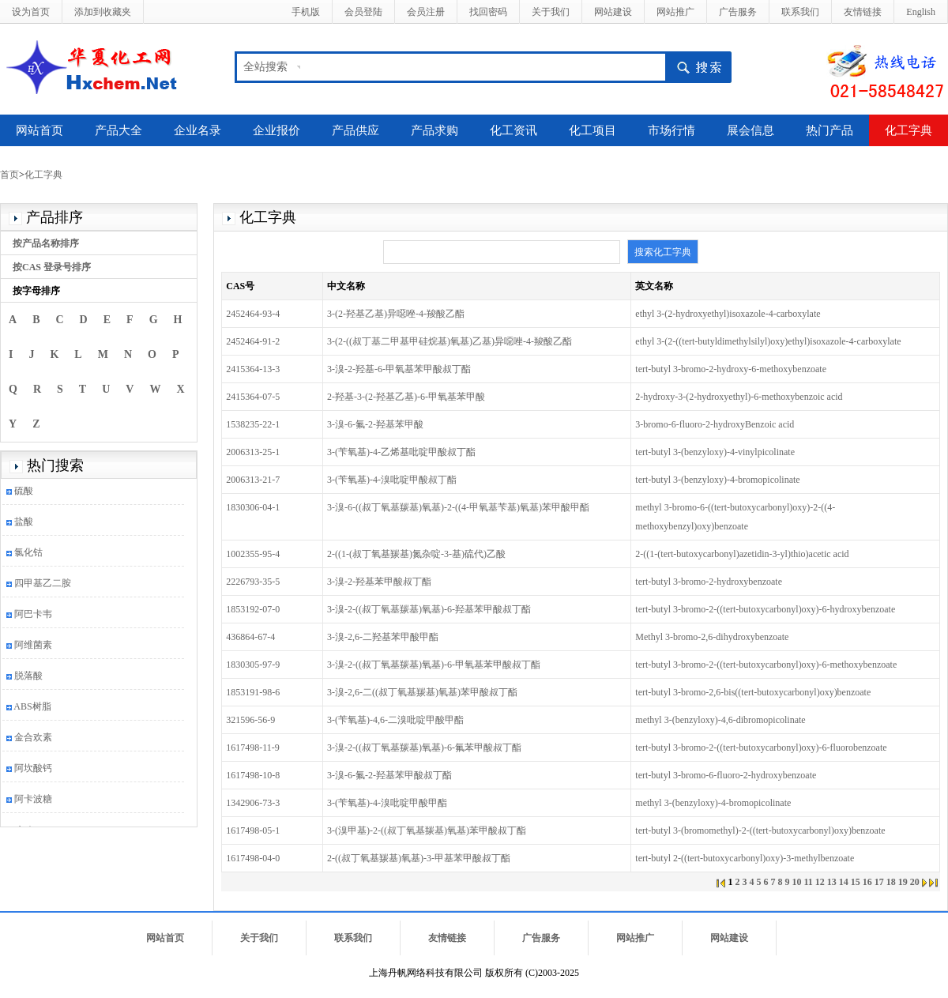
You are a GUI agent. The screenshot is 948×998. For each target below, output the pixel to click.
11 (807, 881)
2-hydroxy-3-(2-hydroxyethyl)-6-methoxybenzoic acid (738, 396)
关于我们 (551, 11)
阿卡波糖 (33, 801)
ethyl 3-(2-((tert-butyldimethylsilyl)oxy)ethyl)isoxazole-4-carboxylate (768, 341)
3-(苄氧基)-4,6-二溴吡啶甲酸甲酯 (395, 719)
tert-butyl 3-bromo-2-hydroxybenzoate (708, 581)
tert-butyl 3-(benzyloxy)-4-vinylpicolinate (715, 452)
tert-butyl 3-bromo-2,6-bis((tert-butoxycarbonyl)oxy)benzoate (753, 692)
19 (903, 881)
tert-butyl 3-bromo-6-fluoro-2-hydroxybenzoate (725, 775)
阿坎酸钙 (33, 770)
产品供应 (355, 130)
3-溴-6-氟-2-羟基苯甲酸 (375, 424)
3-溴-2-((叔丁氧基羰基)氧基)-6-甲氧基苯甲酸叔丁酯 (433, 664)
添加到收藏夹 (102, 11)
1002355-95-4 (253, 553)
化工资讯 (513, 130)
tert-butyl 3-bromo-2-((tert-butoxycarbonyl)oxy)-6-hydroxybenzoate (765, 609)
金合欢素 (33, 739)
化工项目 (592, 130)
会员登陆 (363, 11)
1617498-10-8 (253, 775)
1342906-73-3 (253, 802)
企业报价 (276, 130)
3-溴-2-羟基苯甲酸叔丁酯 (379, 581)
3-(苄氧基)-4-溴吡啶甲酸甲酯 (387, 802)
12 (820, 881)
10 (796, 881)
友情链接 (863, 11)
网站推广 (675, 11)
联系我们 (800, 11)
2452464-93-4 (253, 313)
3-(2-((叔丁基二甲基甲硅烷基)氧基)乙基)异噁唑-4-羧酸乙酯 (449, 341)
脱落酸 (28, 678)
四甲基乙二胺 (42, 585)
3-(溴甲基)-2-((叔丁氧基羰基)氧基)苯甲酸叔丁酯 (426, 830)
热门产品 (829, 130)
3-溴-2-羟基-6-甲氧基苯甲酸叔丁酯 (399, 369)
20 (915, 881)
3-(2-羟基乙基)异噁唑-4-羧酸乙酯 (396, 313)
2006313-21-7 (253, 479)
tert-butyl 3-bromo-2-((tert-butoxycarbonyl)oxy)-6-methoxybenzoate (766, 664)
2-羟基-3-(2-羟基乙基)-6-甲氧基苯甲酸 (406, 396)
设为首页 (31, 11)
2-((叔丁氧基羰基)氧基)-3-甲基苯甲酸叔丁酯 (418, 858)
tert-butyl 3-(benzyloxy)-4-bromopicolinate (717, 479)
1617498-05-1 (253, 830)
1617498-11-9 (253, 747)
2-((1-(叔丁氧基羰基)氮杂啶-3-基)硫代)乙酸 (416, 553)
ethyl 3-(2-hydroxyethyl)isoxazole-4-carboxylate (727, 313)
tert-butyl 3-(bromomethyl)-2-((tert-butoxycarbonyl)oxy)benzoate (760, 830)
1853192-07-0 (253, 609)
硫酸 (23, 493)
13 (832, 881)
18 (891, 881)
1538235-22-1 (253, 424)
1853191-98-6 (253, 692)
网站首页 (39, 130)
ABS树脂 (32, 708)
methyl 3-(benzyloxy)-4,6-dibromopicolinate (720, 719)
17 (879, 881)
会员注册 (426, 11)
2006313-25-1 (253, 452)
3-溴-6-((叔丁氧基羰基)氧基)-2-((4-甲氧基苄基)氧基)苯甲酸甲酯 (458, 507)
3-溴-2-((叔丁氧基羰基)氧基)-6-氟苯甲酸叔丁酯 (424, 747)
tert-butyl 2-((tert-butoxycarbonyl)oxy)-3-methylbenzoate (744, 858)
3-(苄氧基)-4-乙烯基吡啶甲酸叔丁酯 (401, 452)
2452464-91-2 (253, 341)
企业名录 (197, 130)
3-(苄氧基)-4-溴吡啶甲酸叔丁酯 (392, 479)
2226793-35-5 (253, 581)
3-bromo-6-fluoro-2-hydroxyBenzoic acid (714, 424)
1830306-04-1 (253, 507)
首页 (9, 174)
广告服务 (738, 11)
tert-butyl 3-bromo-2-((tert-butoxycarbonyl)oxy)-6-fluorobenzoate (760, 747)
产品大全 (118, 130)
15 (855, 881)
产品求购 (434, 130)
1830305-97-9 (253, 664)
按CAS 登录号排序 (52, 267)
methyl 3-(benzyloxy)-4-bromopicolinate (713, 802)
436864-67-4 (250, 636)
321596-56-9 (250, 719)
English (920, 11)
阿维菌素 (33, 647)
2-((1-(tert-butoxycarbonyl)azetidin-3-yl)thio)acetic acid (741, 553)
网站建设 (613, 11)
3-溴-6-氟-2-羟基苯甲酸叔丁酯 (389, 775)
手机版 (306, 11)
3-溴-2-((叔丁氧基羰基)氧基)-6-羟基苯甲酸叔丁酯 (429, 609)
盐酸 (23, 523)
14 (843, 881)
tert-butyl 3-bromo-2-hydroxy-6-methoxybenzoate (730, 369)
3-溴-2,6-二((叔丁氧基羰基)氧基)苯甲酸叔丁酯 (422, 692)
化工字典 (908, 130)
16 (867, 881)
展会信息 (750, 130)
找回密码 (488, 11)
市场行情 (671, 130)
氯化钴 (28, 554)
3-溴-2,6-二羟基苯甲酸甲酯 (382, 636)
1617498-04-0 (253, 858)
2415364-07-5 (253, 396)
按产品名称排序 (46, 243)
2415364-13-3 (253, 369)
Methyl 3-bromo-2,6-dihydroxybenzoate (711, 636)
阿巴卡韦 (33, 616)
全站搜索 (265, 67)
